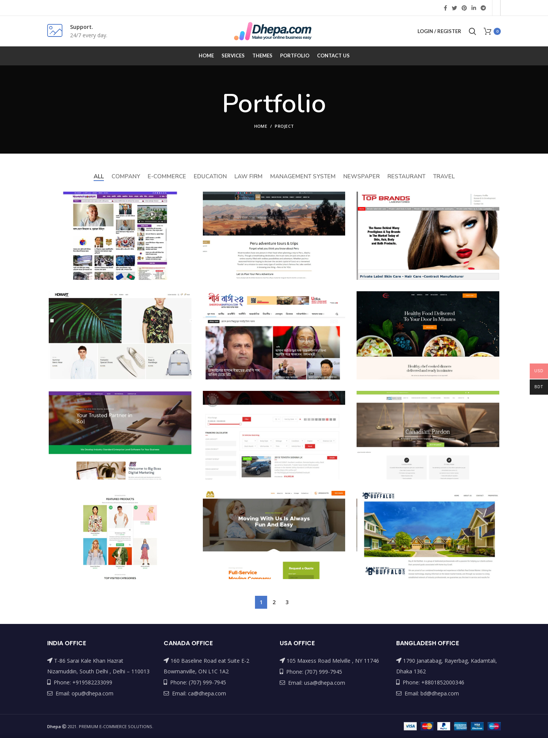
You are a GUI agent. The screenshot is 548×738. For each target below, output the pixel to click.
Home (260, 126)
